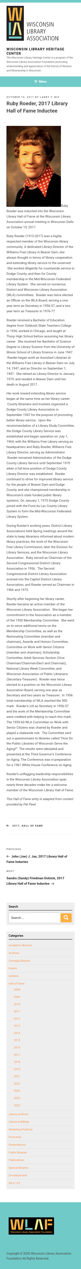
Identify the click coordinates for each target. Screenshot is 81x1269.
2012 (17, 1018)
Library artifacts (18, 1114)
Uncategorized (18, 1175)
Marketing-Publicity (21, 1129)
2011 (17, 1011)
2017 (16, 825)
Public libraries (18, 1152)
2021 (17, 1076)
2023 (17, 1090)
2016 (17, 1047)
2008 (17, 989)
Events (13, 968)
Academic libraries (20, 945)
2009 (17, 997)
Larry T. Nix (49, 97)
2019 (17, 1069)
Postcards (15, 1137)
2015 (17, 1040)
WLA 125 (14, 1183)
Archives (14, 953)
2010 (17, 1004)
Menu (40, 81)
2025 (17, 1105)
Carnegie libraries (19, 960)
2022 (17, 1083)
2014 (17, 1033)
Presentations (17, 1144)
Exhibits (14, 976)
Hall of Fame (32, 825)
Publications (16, 1160)
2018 (17, 1061)
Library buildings (19, 1121)
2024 (17, 1098)
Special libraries (18, 1167)
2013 (17, 1025)
